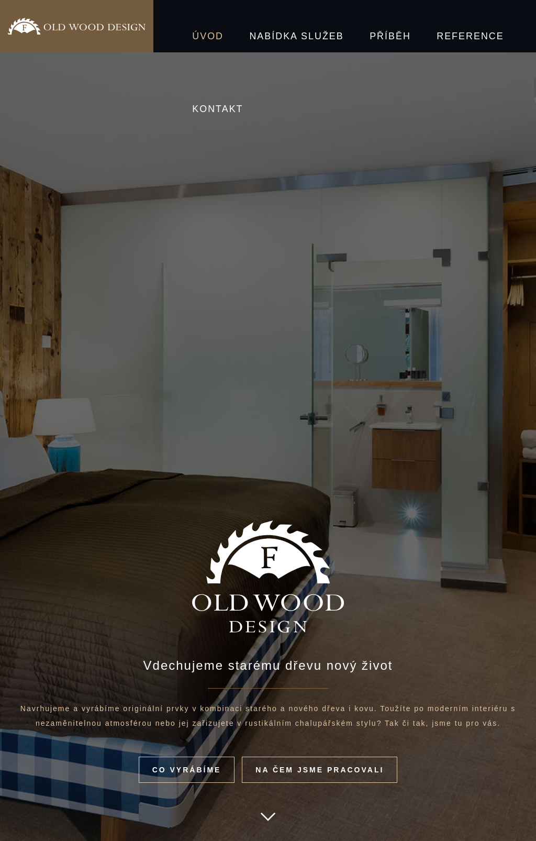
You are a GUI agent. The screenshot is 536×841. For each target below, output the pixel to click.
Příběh (343, 26)
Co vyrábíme (186, 770)
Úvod (200, 26)
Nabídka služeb (269, 26)
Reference (404, 26)
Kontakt (471, 26)
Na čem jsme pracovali (319, 770)
